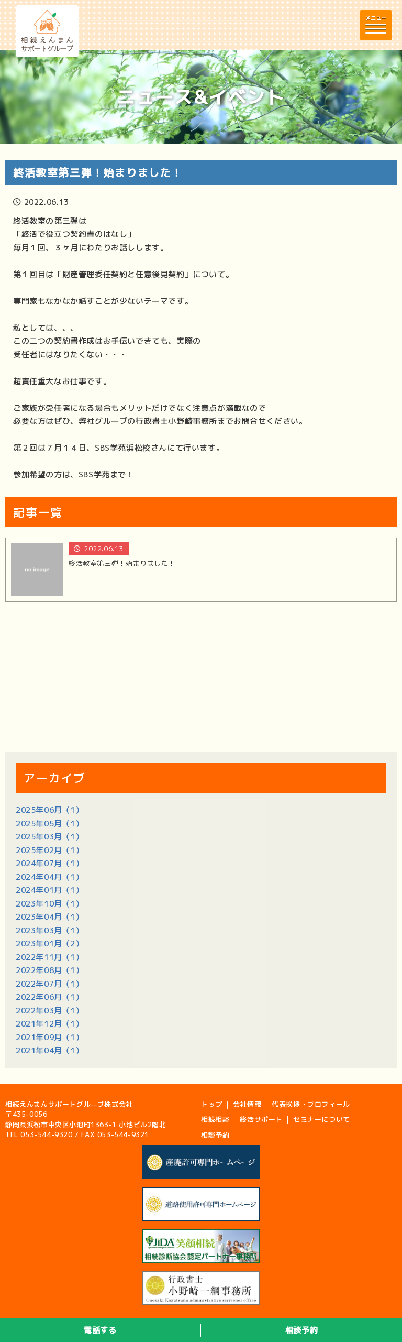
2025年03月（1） (50, 836)
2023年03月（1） (50, 930)
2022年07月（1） (50, 983)
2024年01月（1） (50, 890)
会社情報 (247, 1104)
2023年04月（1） (50, 916)
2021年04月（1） (50, 1050)
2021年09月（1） (50, 1037)
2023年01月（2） (50, 943)
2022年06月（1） (50, 996)
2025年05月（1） (50, 823)
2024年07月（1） (50, 863)
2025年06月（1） (50, 809)
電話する (100, 1330)
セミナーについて (321, 1119)
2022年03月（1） (50, 1010)
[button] (376, 25)
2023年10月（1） (50, 903)
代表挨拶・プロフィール (311, 1104)
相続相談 (215, 1119)
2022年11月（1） (50, 957)
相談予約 (301, 1330)
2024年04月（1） (50, 876)
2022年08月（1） (50, 970)
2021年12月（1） (50, 1023)
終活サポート (261, 1119)
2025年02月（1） (50, 850)
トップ (211, 1104)
